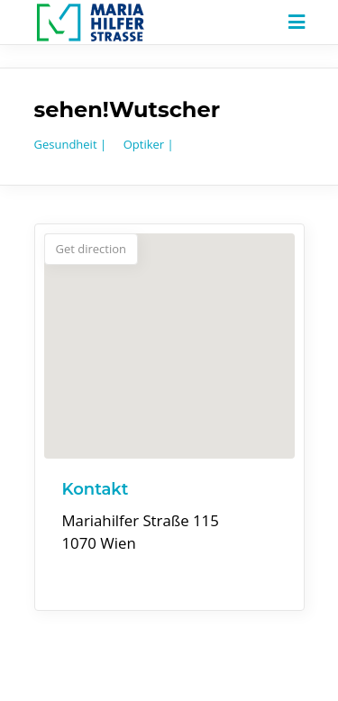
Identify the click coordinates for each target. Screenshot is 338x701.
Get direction (91, 249)
